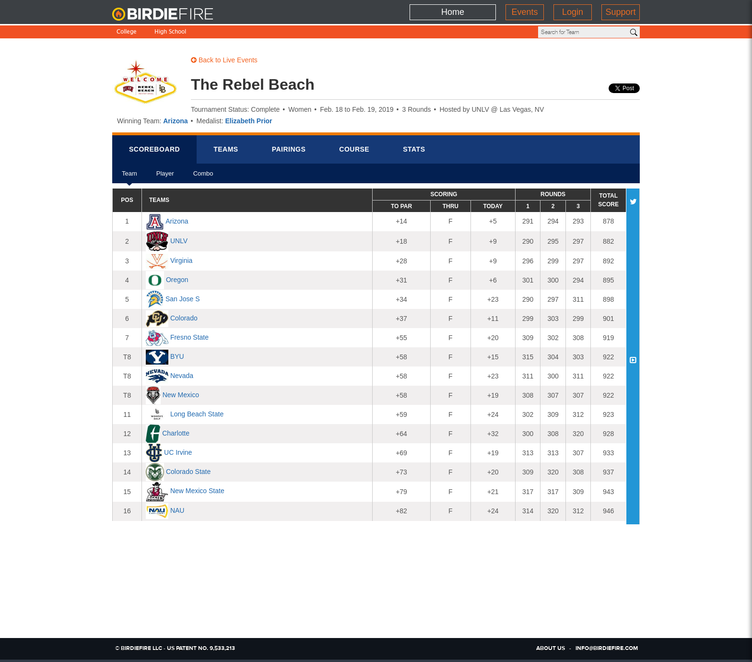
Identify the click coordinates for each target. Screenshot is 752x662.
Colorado (184, 318)
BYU (177, 356)
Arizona (175, 121)
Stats (414, 149)
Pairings (289, 149)
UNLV (179, 241)
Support (620, 12)
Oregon (177, 280)
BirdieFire (172, 14)
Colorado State (188, 471)
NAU (177, 510)
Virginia (181, 260)
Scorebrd (154, 149)
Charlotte (175, 433)
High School (170, 32)
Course (354, 149)
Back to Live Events (224, 60)
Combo (203, 177)
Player (165, 177)
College (127, 32)
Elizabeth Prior (248, 121)
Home (452, 12)
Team (129, 177)
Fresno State (189, 337)
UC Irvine (178, 452)
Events (524, 12)
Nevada (181, 375)
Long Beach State (196, 414)
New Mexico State (197, 491)
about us (550, 648)
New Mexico (181, 395)
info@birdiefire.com (607, 648)
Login (572, 12)
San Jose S (182, 299)
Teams (225, 149)
